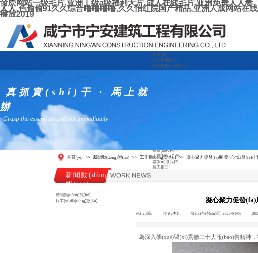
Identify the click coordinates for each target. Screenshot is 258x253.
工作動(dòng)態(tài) (158, 157)
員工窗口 (161, 167)
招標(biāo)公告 (166, 150)
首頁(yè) (160, 54)
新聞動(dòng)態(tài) (111, 157)
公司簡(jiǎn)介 (165, 60)
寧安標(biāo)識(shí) (170, 65)
